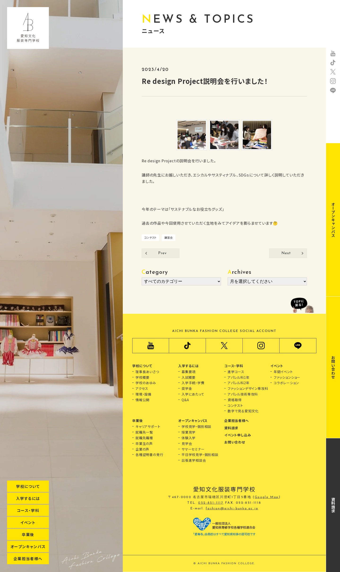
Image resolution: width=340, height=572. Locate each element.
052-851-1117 (210, 503)
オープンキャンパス (28, 546)
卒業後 (28, 534)
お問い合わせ (333, 367)
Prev (162, 253)
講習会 (168, 237)
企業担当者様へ (27, 558)
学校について (28, 486)
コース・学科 (28, 510)
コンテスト (150, 237)
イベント (27, 522)
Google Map (267, 497)
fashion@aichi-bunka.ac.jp (232, 508)
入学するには (28, 498)
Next (286, 253)
